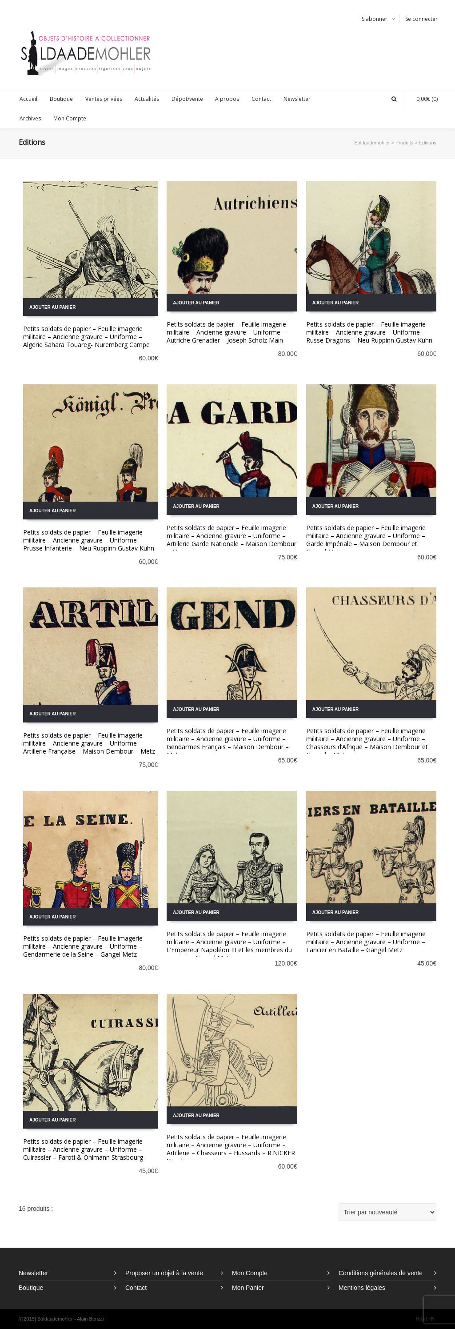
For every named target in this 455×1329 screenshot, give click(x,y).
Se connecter (421, 19)
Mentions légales (362, 1287)
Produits (404, 142)
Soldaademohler (372, 142)
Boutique (31, 1287)
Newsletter (33, 1273)
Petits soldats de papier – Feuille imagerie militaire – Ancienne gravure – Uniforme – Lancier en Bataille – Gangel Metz (366, 942)
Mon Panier (248, 1287)
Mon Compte (249, 1273)
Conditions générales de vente (381, 1273)
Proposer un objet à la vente (164, 1273)
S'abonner (374, 19)
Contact (136, 1287)
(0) (422, 99)
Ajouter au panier (52, 307)
